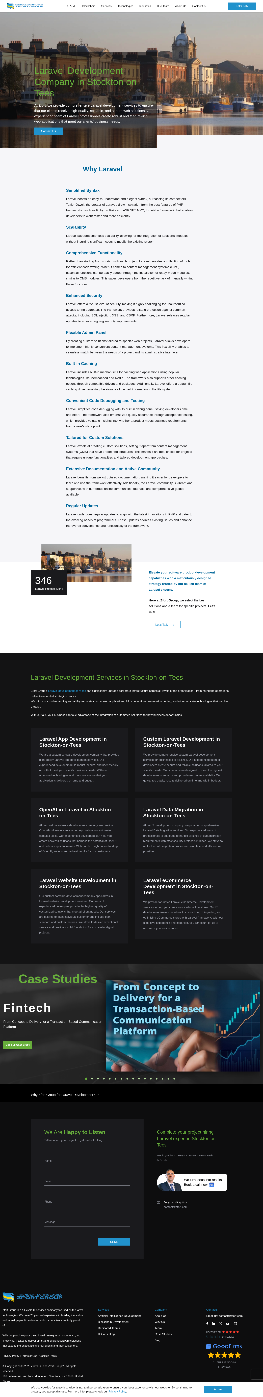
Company (161, 1309)
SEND (114, 1242)
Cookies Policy (48, 1355)
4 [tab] (104, 1079)
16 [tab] (174, 1079)
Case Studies (163, 1334)
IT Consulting (106, 1334)
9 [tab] (133, 1079)
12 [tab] (151, 1079)
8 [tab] (127, 1079)
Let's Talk (242, 6)
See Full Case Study (18, 1044)
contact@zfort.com (176, 1207)
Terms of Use (29, 1355)
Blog (157, 1340)
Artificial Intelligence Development (119, 1316)
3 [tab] (98, 1079)
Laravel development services (67, 690)
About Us (160, 1316)
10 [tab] (139, 1079)
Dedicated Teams (109, 1328)
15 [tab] (168, 1079)
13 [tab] (156, 1079)
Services (103, 1309)
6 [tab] (115, 1079)
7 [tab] (121, 1079)
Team (158, 1328)
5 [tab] (110, 1079)
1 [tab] (86, 1079)
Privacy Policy (117, 1391)
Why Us (160, 1322)
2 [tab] (92, 1079)
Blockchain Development (113, 1322)
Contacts (212, 1309)
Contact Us (198, 6)
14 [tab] (162, 1079)
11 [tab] (145, 1079)
